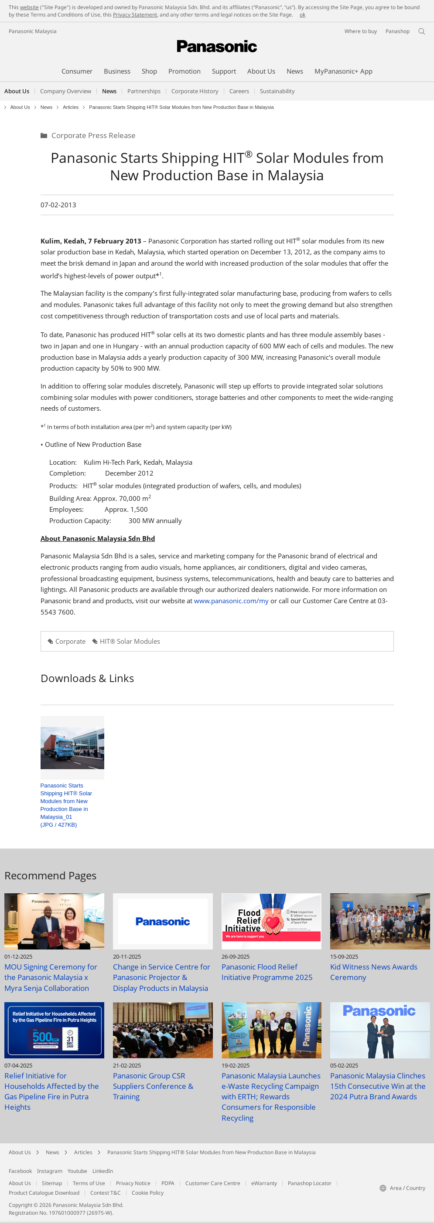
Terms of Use (89, 1183)
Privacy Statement (135, 14)
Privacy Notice (133, 1183)
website (29, 7)
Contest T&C (105, 1192)
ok (302, 14)
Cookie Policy (148, 1192)
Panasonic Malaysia (33, 31)
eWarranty (264, 1183)
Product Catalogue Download (44, 1192)
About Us (20, 107)
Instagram (49, 1171)
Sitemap (52, 1183)
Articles (71, 107)
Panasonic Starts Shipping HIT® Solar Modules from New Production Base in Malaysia (211, 1152)
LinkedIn (102, 1171)
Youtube (77, 1171)
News (47, 107)
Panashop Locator (309, 1183)
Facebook (20, 1171)
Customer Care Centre (212, 1183)
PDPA (167, 1183)
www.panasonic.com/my (232, 600)
